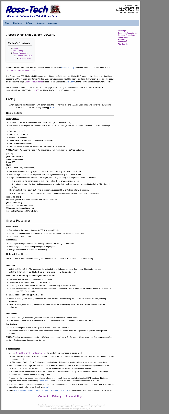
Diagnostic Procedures (127, 33)
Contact (43, 396)
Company (52, 23)
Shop (7, 23)
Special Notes (25, 58)
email (46, 387)
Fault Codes (123, 37)
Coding (15, 48)
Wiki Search (122, 44)
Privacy (56, 396)
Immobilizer (122, 42)
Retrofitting (122, 40)
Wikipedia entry (67, 68)
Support (41, 23)
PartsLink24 (44, 381)
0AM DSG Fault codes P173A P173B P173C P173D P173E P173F (41, 390)
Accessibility (74, 396)
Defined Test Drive (24, 56)
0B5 (37, 90)
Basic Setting (17, 51)
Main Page (122, 31)
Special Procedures (20, 53)
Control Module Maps (34, 82)
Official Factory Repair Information (20, 70)
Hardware (17, 23)
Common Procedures (126, 35)
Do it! (51, 108)
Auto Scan (69, 82)
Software (30, 23)
